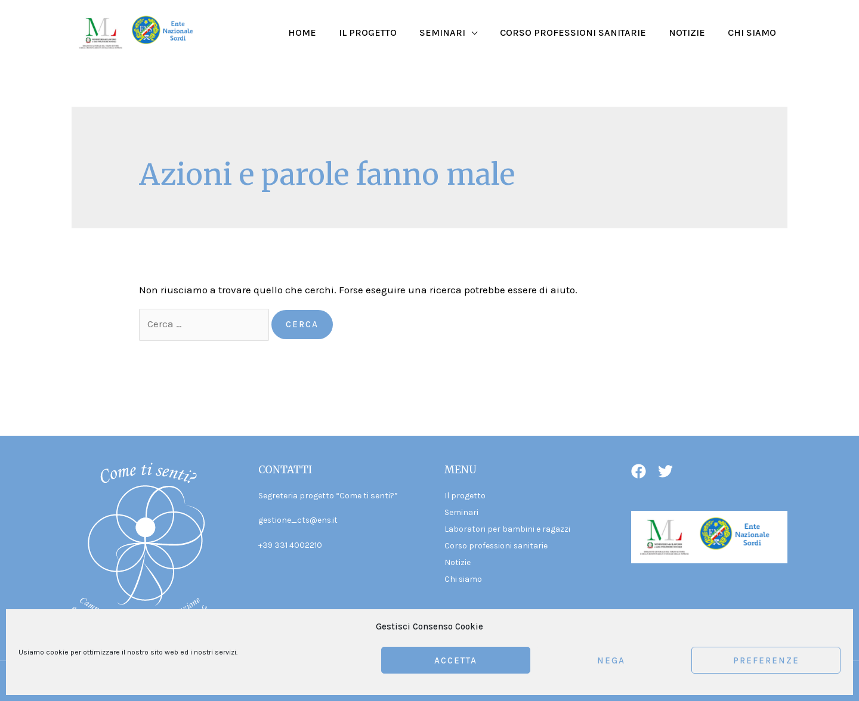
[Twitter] (665, 471)
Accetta (455, 660)
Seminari (455, 32)
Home (322, 32)
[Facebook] (638, 471)
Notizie (692, 32)
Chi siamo (754, 32)
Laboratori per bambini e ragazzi (507, 528)
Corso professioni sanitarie (582, 32)
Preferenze (766, 660)
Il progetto (384, 32)
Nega (611, 660)
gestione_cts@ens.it (298, 521)
